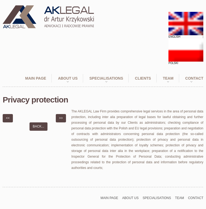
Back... (38, 126)
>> (61, 118)
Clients (143, 78)
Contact (194, 78)
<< (8, 118)
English (174, 36)
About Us (68, 78)
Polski (173, 63)
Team (168, 78)
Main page (35, 78)
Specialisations (106, 78)
